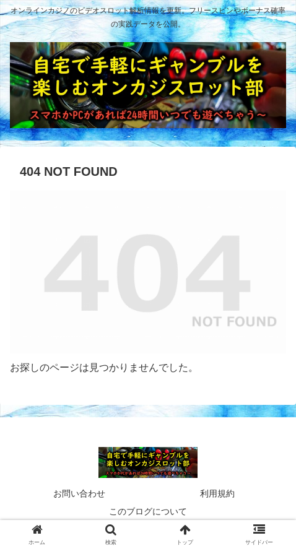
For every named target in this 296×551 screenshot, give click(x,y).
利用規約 (217, 493)
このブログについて (148, 511)
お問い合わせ (79, 493)
